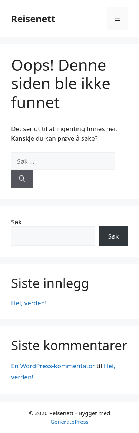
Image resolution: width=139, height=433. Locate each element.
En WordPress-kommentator (53, 366)
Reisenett (33, 18)
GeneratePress (69, 421)
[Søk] (22, 179)
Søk (16, 222)
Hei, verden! (29, 303)
